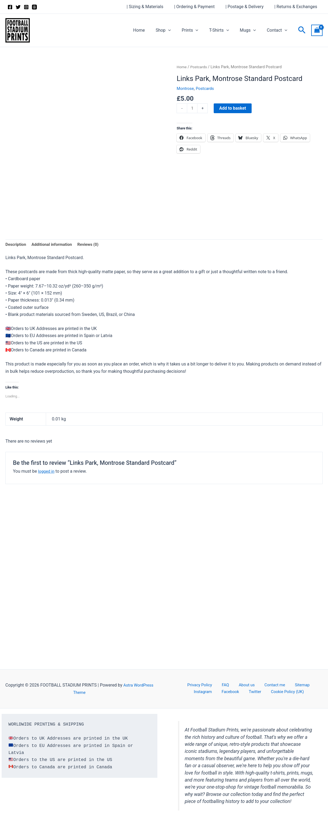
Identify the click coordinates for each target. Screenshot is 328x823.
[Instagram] (26, 7)
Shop (173, 30)
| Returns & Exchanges (296, 6)
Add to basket (233, 108)
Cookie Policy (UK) (270, 692)
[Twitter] (18, 7)
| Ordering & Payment (200, 6)
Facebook (221, 692)
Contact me (258, 685)
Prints (197, 30)
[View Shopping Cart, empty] (317, 30)
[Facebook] (10, 7)
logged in (47, 472)
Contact (278, 30)
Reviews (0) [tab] (93, 244)
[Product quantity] (192, 108)
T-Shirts (224, 30)
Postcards (200, 66)
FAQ (217, 685)
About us (233, 685)
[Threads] (34, 7)
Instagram (303, 685)
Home (151, 30)
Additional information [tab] (55, 244)
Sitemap (281, 685)
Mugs (251, 30)
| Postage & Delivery (248, 6)
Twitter (241, 692)
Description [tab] (16, 244)
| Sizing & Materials (152, 6)
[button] (178, 30)
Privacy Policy (195, 685)
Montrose (186, 88)
